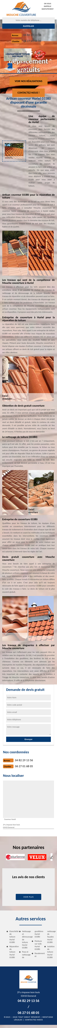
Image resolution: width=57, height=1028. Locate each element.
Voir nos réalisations (28, 81)
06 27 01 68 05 (32, 41)
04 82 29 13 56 (32, 35)
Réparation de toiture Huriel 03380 (13, 952)
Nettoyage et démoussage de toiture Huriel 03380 (26, 939)
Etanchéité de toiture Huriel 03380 (13, 937)
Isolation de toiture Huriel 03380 (51, 952)
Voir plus (28, 897)
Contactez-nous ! (29, 92)
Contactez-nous (34, 1020)
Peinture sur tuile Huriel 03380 (38, 945)
